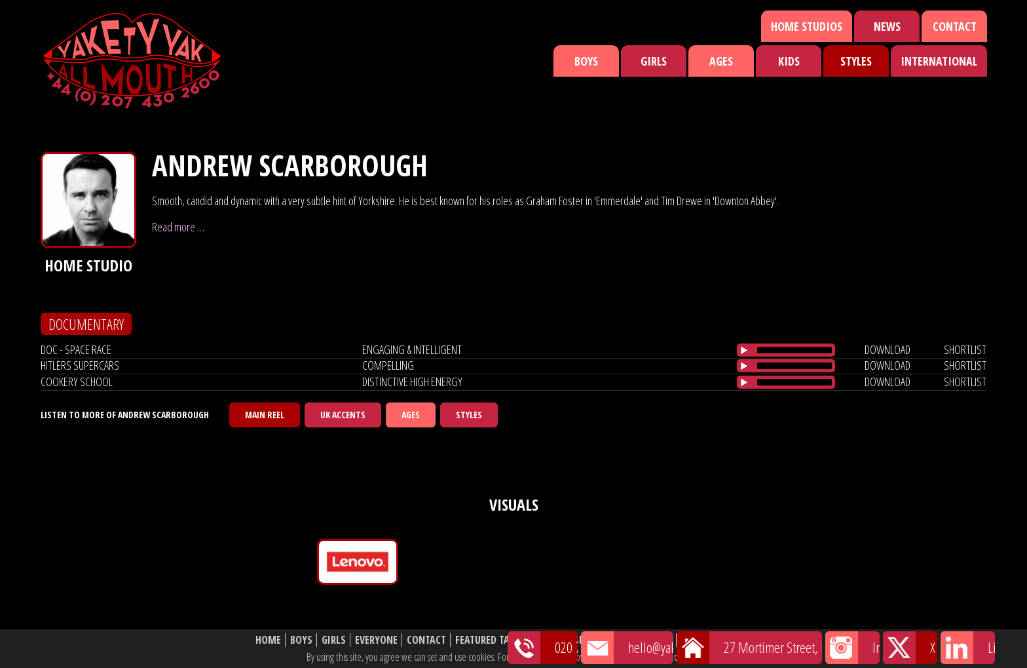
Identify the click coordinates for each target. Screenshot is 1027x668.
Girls (654, 61)
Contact (955, 26)
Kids (789, 61)
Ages (721, 61)
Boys (586, 61)
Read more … (178, 227)
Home (268, 640)
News (887, 26)
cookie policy (696, 657)
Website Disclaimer (726, 640)
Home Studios (806, 26)
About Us (650, 640)
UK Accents (342, 414)
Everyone (376, 640)
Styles (856, 61)
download (887, 349)
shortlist (965, 349)
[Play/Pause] (744, 350)
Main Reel (264, 414)
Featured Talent (493, 640)
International (939, 61)
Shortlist (597, 640)
